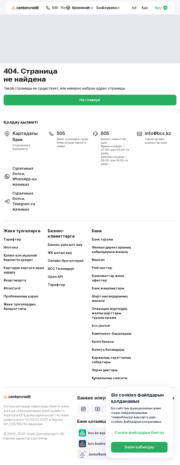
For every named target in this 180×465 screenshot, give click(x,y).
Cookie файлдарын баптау (139, 432)
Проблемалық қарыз (21, 296)
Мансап (98, 260)
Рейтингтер (102, 268)
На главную (90, 100)
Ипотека (11, 247)
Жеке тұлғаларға (76, 7)
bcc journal (101, 326)
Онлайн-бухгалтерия (66, 261)
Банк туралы (102, 239)
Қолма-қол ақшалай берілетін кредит (20, 257)
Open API (55, 277)
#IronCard (12, 288)
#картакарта (15, 280)
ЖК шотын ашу (60, 253)
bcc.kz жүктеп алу (98, 433)
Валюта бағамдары (108, 350)
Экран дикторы (105, 370)
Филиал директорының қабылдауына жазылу (111, 249)
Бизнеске (111, 7)
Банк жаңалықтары (108, 288)
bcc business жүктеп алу (103, 443)
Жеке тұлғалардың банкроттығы (20, 306)
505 (52, 8)
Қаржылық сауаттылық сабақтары (111, 360)
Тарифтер (12, 239)
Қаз (145, 8)
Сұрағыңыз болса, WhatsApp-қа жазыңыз (20, 176)
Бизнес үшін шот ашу (65, 245)
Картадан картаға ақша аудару (24, 270)
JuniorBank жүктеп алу (102, 454)
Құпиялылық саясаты (109, 378)
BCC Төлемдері (61, 269)
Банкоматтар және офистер (108, 278)
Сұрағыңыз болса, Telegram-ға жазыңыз (19, 201)
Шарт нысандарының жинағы (110, 298)
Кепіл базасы (103, 342)
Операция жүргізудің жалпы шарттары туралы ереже (109, 313)
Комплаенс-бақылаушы (111, 334)
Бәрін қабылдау (139, 447)
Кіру (161, 8)
